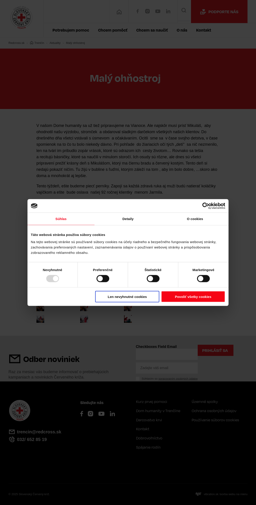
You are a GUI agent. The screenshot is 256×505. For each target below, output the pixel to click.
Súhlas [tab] (61, 219)
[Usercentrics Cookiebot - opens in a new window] (205, 206)
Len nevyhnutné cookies (127, 296)
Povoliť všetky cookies (193, 296)
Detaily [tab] (128, 219)
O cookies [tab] (195, 219)
